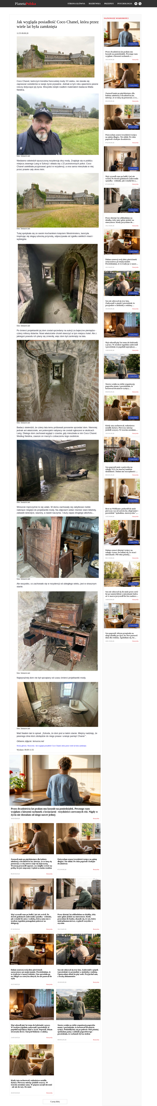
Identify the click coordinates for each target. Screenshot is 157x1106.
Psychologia (124, 4)
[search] (140, 3)
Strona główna (76, 4)
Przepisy (109, 4)
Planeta (25, 3)
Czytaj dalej (55, 1102)
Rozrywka (95, 4)
